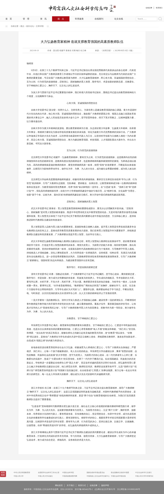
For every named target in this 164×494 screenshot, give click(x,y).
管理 (26, 19)
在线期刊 (99, 19)
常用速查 (79, 19)
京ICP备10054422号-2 (84, 489)
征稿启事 (93, 485)
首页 (8, 19)
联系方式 (82, 485)
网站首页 (59, 485)
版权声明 (105, 485)
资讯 (43, 19)
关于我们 (70, 485)
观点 (61, 19)
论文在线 (118, 19)
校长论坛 (30, 26)
